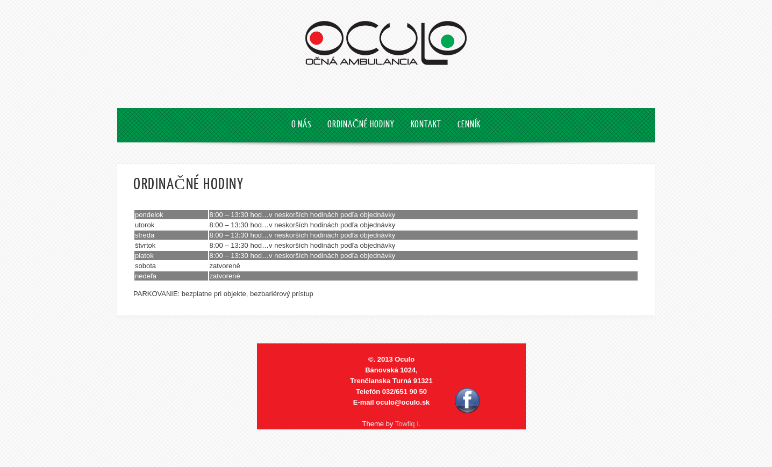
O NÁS (301, 124)
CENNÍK (469, 124)
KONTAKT (426, 124)
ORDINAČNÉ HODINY (360, 124)
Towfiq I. (408, 424)
